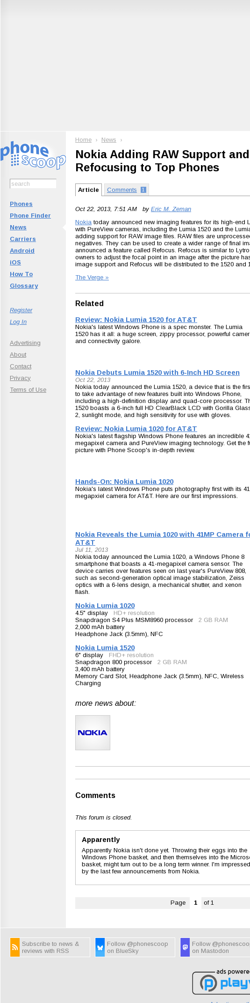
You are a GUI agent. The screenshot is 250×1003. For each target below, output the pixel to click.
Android (22, 250)
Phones (21, 203)
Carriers (23, 238)
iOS (15, 262)
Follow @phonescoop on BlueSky (137, 947)
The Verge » (92, 277)
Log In (18, 321)
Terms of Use (28, 389)
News (18, 227)
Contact (20, 366)
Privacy (20, 377)
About (18, 354)
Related (89, 303)
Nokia (83, 222)
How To (21, 274)
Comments (95, 795)
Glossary (24, 285)
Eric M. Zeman (171, 208)
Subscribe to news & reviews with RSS (50, 947)
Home (83, 139)
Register (21, 310)
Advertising (25, 342)
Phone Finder (30, 215)
